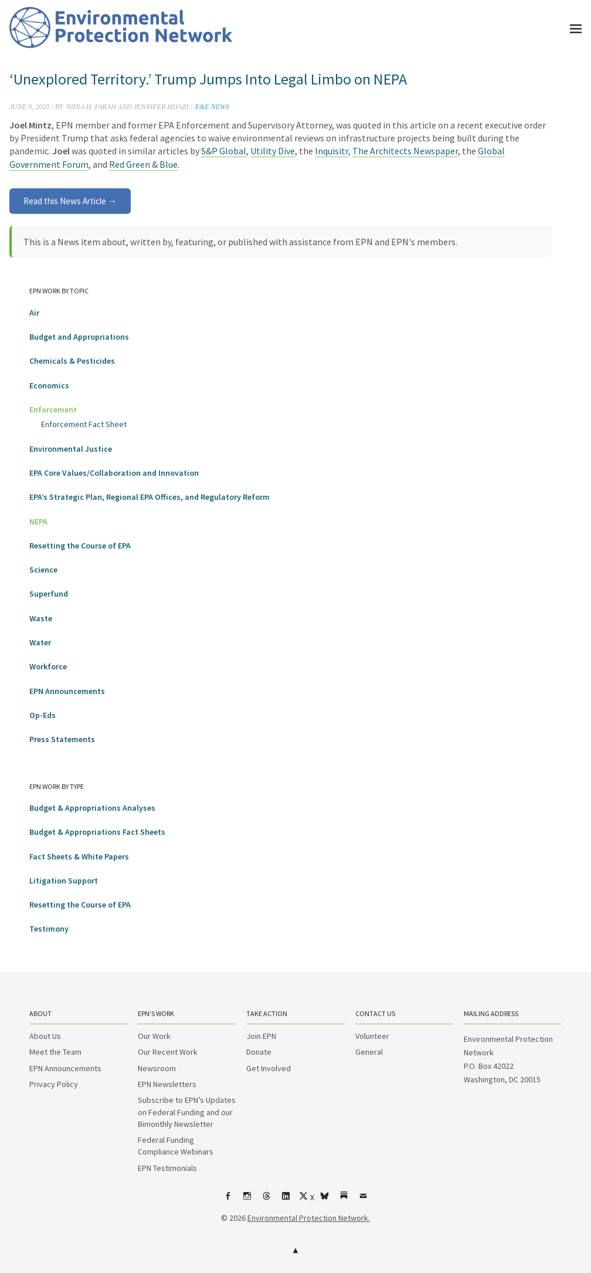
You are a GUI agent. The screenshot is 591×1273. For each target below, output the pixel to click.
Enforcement (53, 409)
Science (43, 569)
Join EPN (261, 1036)
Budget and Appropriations (79, 336)
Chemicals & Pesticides (72, 361)
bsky (325, 1200)
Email (363, 1200)
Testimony (49, 928)
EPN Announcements (67, 691)
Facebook (228, 1200)
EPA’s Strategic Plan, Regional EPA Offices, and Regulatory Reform (149, 497)
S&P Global (223, 151)
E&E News (212, 107)
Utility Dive (272, 151)
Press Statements (62, 739)
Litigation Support (63, 880)
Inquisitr (331, 151)
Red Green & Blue (143, 164)
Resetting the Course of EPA (80, 545)
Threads (267, 1200)
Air (34, 312)
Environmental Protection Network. (308, 1218)
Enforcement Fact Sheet (84, 424)
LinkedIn (286, 1200)
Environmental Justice (70, 448)
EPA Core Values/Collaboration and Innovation (114, 473)
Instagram (247, 1200)
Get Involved (268, 1068)
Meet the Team (55, 1052)
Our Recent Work (168, 1052)
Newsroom (157, 1068)
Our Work (154, 1036)
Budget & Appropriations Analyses (92, 808)
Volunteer (372, 1036)
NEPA (38, 521)
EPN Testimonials (167, 1168)
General (369, 1052)
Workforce (48, 666)
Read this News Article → (70, 200)
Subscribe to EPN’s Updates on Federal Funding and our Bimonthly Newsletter (187, 1112)
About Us (45, 1036)
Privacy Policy (53, 1084)
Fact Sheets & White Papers (79, 856)
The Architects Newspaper (405, 151)
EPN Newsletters (167, 1084)
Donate (258, 1052)
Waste (40, 618)
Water (40, 642)
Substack (344, 1200)
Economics (49, 385)
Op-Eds (42, 715)
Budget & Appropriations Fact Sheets (97, 832)
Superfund (48, 593)
